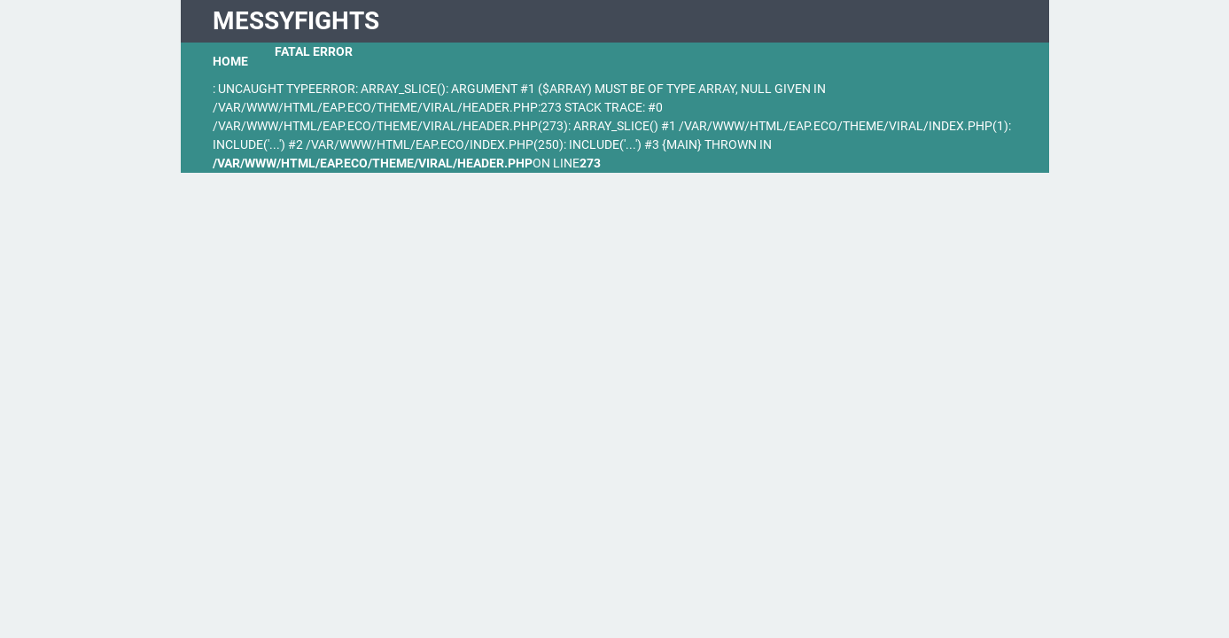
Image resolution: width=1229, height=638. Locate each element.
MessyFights (296, 20)
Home (230, 61)
